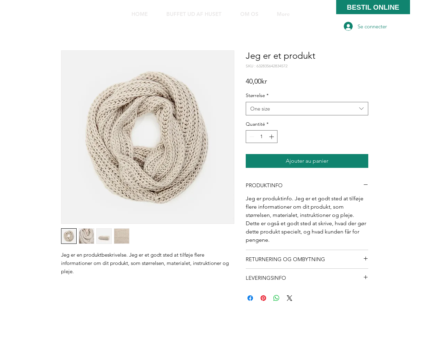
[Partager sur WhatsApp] (276, 298)
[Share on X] (289, 298)
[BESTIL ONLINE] (373, 7)
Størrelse (257, 95)
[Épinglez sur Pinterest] (263, 298)
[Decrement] (251, 137)
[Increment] (272, 137)
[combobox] (307, 108)
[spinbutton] (261, 137)
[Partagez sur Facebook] (250, 298)
